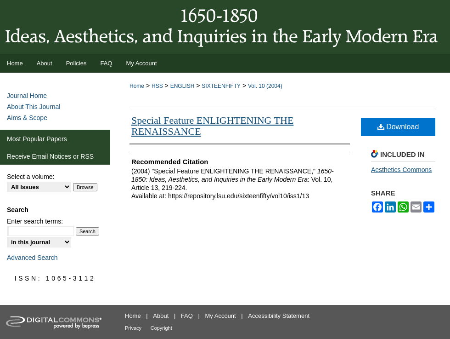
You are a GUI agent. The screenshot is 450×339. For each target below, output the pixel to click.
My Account (220, 315)
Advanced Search (32, 257)
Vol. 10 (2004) (265, 86)
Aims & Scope (27, 117)
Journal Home (27, 95)
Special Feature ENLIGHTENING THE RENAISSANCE (212, 126)
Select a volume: (31, 176)
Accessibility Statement (278, 315)
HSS (157, 86)
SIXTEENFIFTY (221, 86)
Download (398, 127)
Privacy (133, 328)
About (161, 315)
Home (136, 86)
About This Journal (33, 106)
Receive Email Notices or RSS (50, 156)
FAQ (187, 315)
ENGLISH (182, 86)
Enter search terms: (35, 221)
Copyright (161, 328)
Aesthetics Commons (401, 169)
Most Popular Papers (37, 139)
